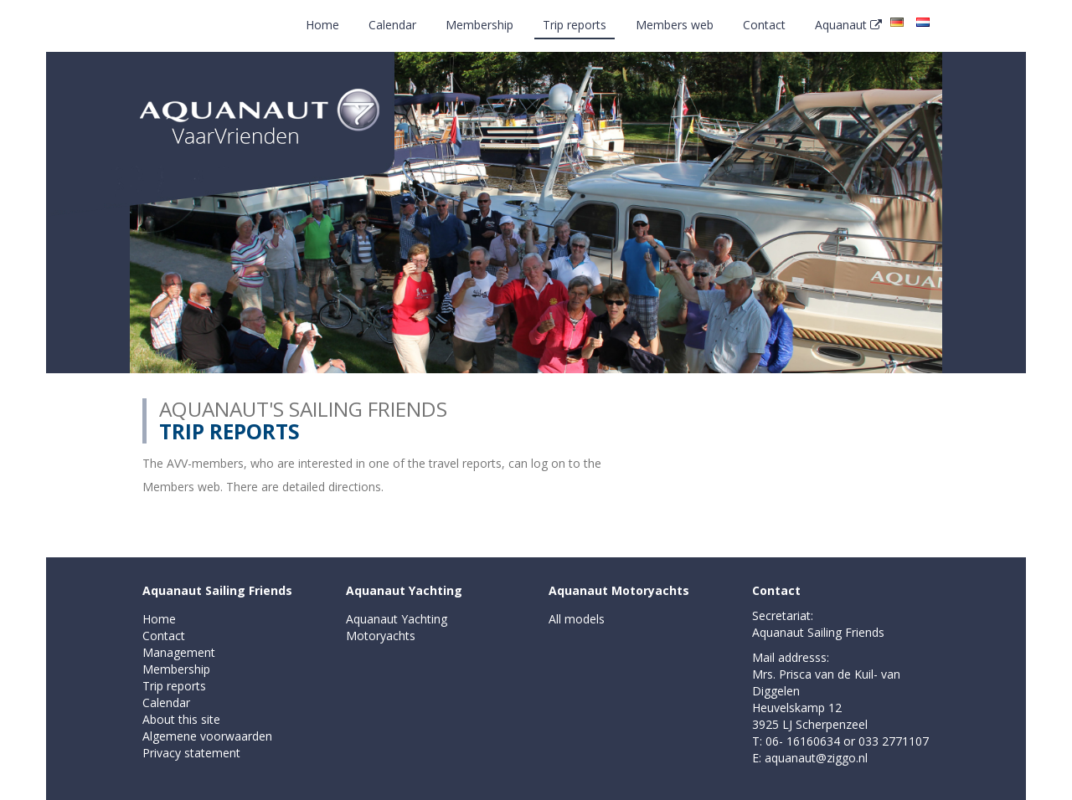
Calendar (392, 25)
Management (178, 652)
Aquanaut (848, 25)
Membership (479, 25)
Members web (675, 25)
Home (322, 25)
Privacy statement (191, 753)
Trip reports (574, 25)
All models (577, 619)
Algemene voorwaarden (207, 736)
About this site (181, 719)
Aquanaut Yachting (404, 590)
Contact (764, 25)
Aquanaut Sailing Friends (217, 590)
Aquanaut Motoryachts (619, 590)
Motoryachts (380, 636)
